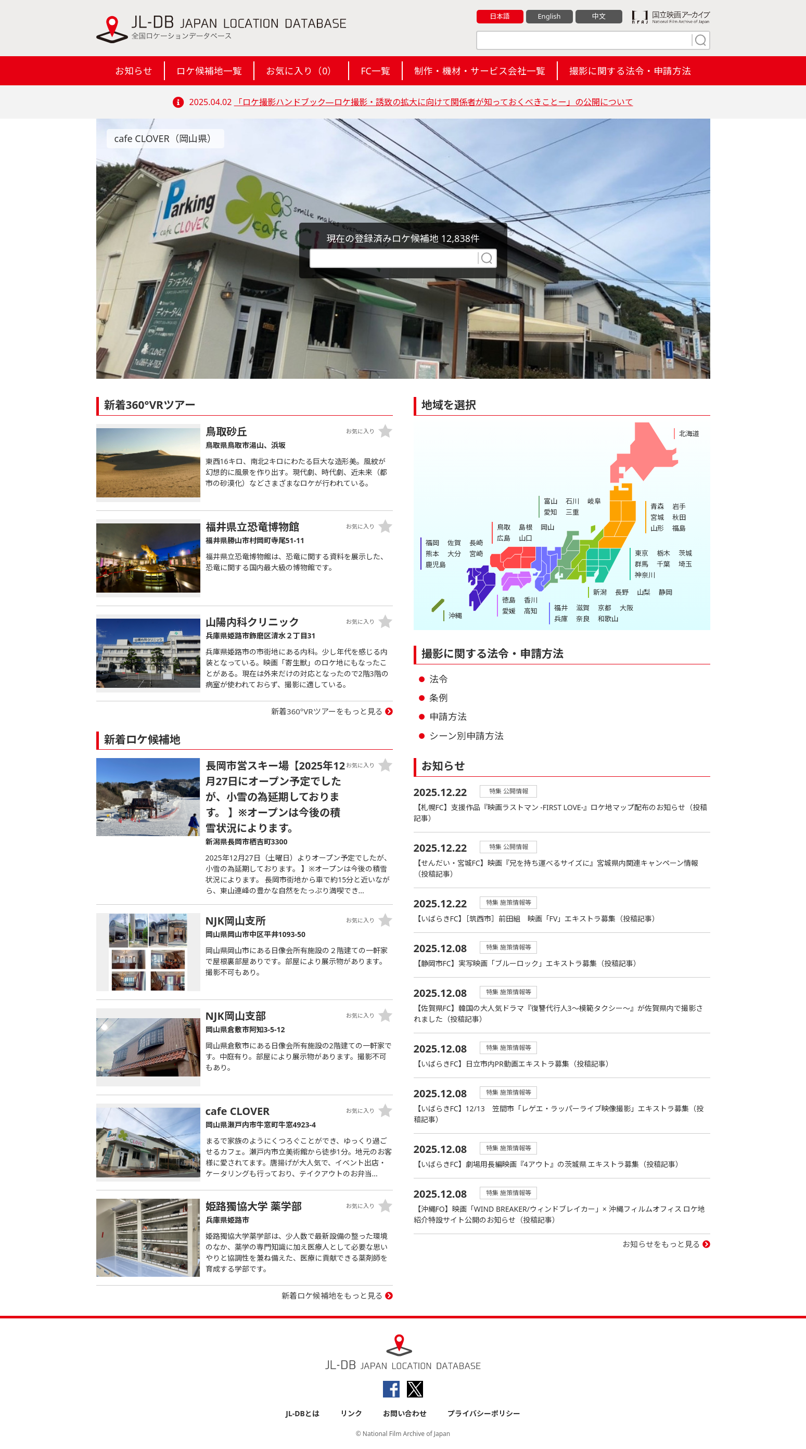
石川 (572, 501)
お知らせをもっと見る (661, 1244)
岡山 (547, 527)
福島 (679, 528)
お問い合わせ (405, 1413)
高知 (531, 610)
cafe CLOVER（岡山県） (165, 138)
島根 (525, 527)
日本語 (500, 16)
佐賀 (454, 542)
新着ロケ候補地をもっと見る (332, 1295)
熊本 (432, 553)
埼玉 (685, 564)
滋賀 (583, 607)
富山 (550, 501)
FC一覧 (375, 71)
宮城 (657, 517)
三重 (572, 512)
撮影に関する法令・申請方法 (630, 71)
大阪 (626, 607)
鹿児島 (436, 564)
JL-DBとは (302, 1413)
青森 (657, 506)
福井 (561, 607)
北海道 (689, 433)
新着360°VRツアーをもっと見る (327, 711)
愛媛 (509, 610)
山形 (657, 528)
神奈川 (645, 575)
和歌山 (608, 618)
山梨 (643, 592)
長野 (622, 592)
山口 (525, 538)
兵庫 (561, 618)
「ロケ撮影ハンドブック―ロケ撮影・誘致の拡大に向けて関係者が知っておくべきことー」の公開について (433, 102)
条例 (438, 697)
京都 (604, 607)
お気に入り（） (301, 71)
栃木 (663, 553)
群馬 (641, 564)
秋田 (679, 517)
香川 (531, 600)
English (549, 16)
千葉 (663, 564)
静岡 (665, 592)
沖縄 (455, 615)
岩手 (679, 506)
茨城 (685, 553)
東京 (641, 553)
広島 (503, 538)
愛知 (550, 512)
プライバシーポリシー (483, 1413)
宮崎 (476, 553)
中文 (599, 16)
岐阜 (594, 501)
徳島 (509, 600)
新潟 (600, 592)
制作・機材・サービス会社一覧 (479, 71)
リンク (351, 1413)
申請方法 (448, 716)
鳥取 (503, 527)
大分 (454, 553)
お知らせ (133, 71)
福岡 (432, 542)
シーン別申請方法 (466, 735)
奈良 (583, 618)
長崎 (476, 542)
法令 (438, 679)
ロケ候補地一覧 (209, 71)
